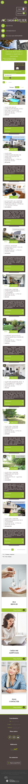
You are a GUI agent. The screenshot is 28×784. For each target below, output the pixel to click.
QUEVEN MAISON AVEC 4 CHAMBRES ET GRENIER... (14, 382)
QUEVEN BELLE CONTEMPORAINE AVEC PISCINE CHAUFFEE (14, 108)
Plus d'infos (19, 610)
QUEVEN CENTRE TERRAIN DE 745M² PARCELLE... (11, 474)
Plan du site (3, 773)
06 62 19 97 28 (9, 25)
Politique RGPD (16, 774)
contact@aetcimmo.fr (11, 30)
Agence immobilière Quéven (9, 58)
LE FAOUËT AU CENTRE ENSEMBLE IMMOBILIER (13, 202)
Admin (21, 773)
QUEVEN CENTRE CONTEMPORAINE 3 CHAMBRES (12, 291)
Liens (19, 773)
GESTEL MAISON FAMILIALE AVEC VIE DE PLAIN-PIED (13, 247)
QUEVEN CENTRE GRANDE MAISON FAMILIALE (11, 427)
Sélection (19, 13)
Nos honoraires (14, 773)
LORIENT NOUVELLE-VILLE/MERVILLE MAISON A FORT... (14, 337)
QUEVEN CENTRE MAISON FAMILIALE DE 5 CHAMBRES (14, 520)
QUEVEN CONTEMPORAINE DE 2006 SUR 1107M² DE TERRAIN (13, 155)
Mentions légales (8, 773)
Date (22, 87)
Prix (17, 87)
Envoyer (8, 78)
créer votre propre (20, 64)
